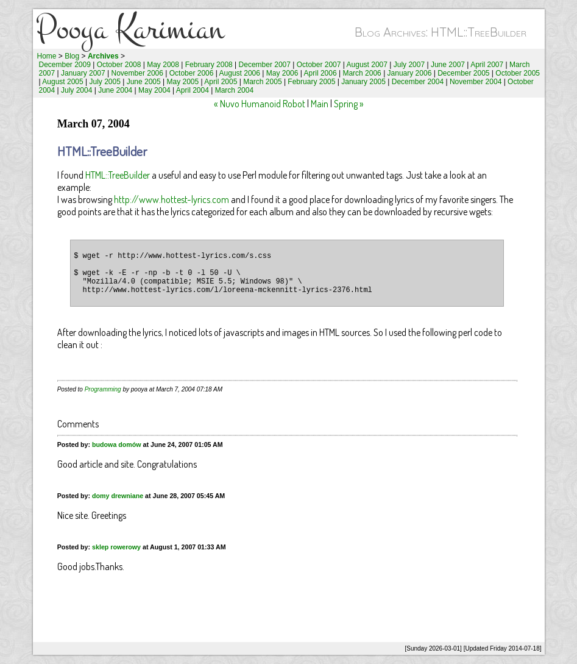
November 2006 (137, 73)
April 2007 (486, 64)
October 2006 (191, 73)
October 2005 (517, 73)
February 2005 (311, 81)
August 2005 (62, 81)
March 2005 (262, 81)
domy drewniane (117, 495)
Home (47, 56)
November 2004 (475, 81)
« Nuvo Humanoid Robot (259, 104)
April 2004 (192, 90)
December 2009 (65, 64)
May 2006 (282, 73)
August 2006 (239, 73)
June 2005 (144, 81)
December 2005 (463, 73)
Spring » (349, 104)
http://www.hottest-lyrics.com (171, 199)
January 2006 (410, 73)
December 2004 (418, 81)
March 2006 (361, 73)
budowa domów (116, 444)
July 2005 (104, 81)
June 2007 (448, 64)
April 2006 (320, 73)
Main (319, 104)
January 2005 (363, 81)
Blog (72, 56)
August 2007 (367, 64)
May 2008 (163, 64)
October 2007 (319, 64)
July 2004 (76, 90)
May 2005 (183, 81)
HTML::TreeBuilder (117, 175)
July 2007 (409, 64)
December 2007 (265, 64)
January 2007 (83, 73)
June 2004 (115, 90)
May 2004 (154, 90)
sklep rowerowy (116, 547)
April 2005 (220, 81)
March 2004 (234, 90)
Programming (103, 389)
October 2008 (119, 64)
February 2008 (209, 64)
